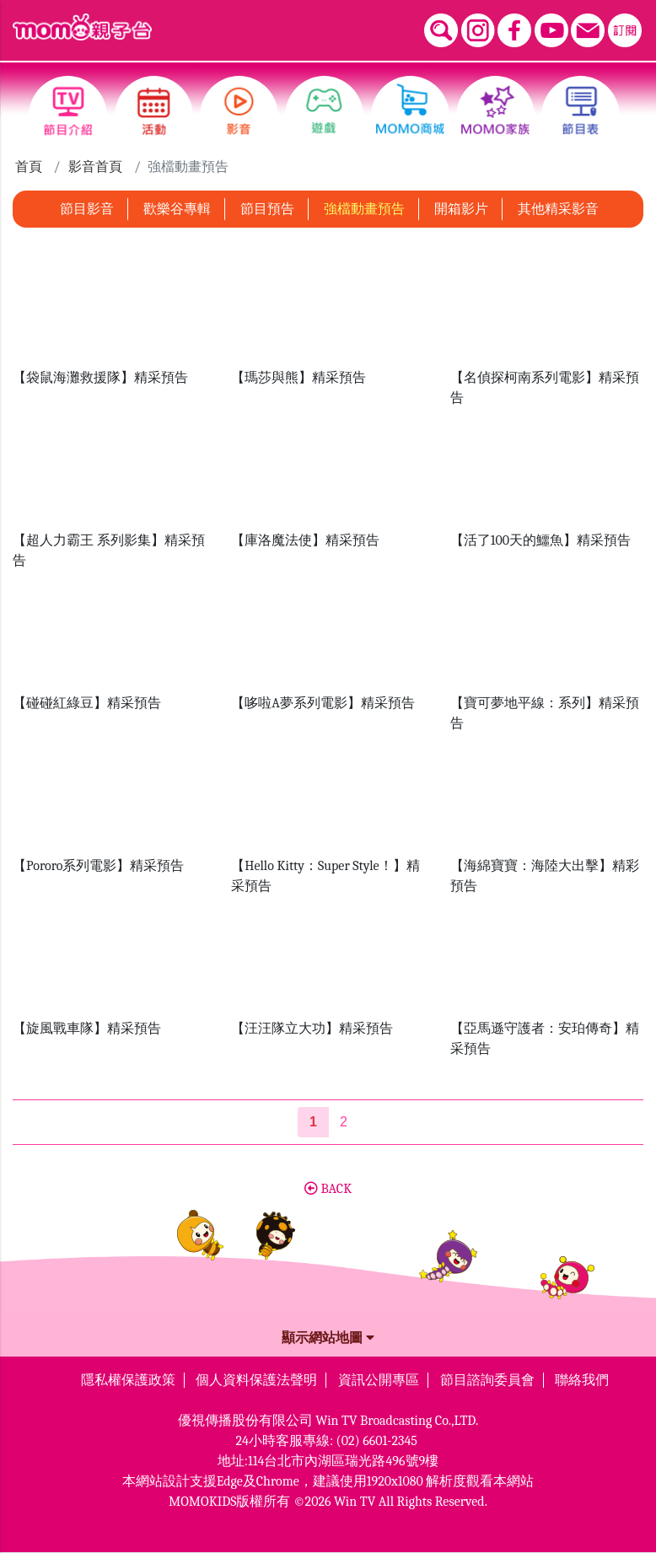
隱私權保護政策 (128, 1380)
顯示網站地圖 (328, 1338)
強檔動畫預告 (364, 209)
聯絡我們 (582, 1380)
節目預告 (267, 209)
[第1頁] (313, 1122)
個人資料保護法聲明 (256, 1380)
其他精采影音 (558, 209)
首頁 (28, 167)
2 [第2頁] (343, 1122)
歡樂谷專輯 (177, 209)
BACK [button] (328, 1188)
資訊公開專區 (378, 1380)
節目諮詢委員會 (487, 1380)
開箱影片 (461, 209)
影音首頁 (95, 167)
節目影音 (87, 209)
